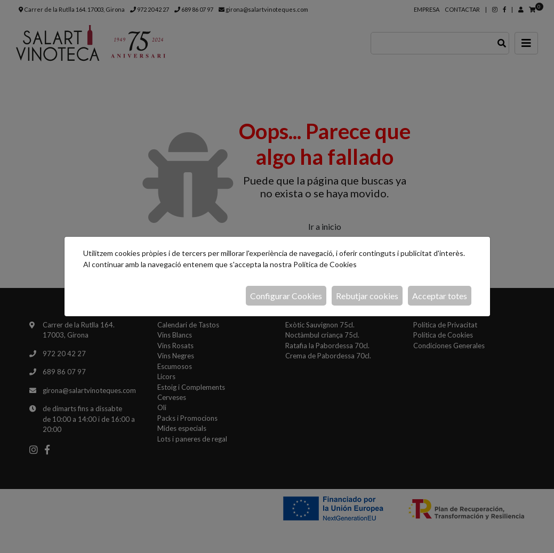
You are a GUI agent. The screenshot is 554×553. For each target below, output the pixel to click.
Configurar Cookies (286, 296)
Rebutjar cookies (367, 296)
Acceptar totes (439, 296)
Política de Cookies (325, 264)
